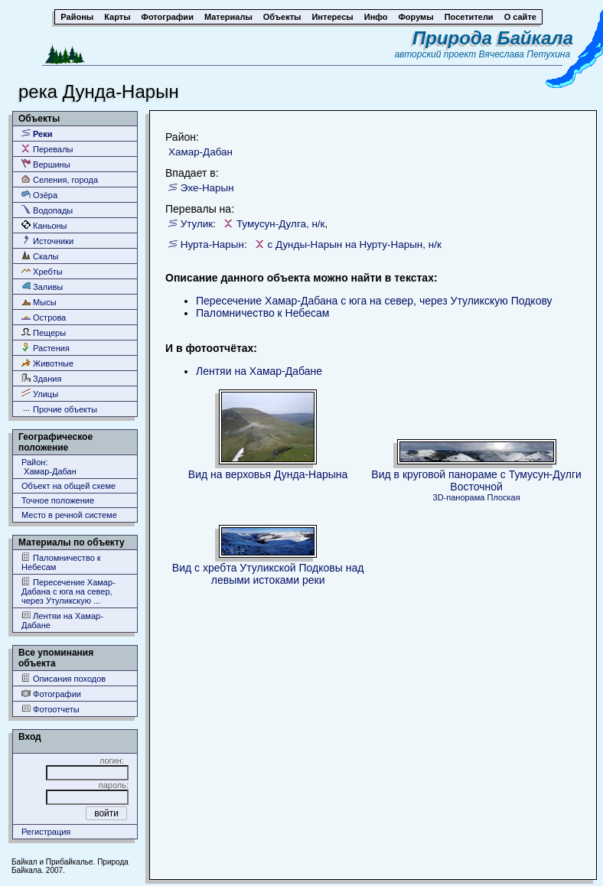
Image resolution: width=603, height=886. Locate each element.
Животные (47, 363)
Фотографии (51, 694)
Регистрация (45, 831)
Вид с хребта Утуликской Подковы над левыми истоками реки (268, 574)
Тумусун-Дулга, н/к (280, 224)
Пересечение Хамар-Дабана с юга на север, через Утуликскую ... (68, 591)
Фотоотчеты (50, 709)
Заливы (42, 287)
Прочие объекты (59, 409)
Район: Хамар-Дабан (49, 467)
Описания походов (63, 678)
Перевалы (47, 149)
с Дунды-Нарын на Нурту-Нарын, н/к (355, 244)
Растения (45, 348)
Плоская (503, 497)
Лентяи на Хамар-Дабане (62, 620)
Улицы (39, 394)
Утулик (197, 224)
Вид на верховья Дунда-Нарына (268, 474)
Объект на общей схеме (68, 485)
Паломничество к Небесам (61, 562)
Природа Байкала (492, 38)
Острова (43, 317)
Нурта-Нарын (212, 244)
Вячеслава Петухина (525, 54)
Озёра (39, 195)
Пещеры (43, 332)
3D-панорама (459, 497)
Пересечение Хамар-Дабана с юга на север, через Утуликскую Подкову (374, 301)
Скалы (40, 256)
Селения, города (59, 179)
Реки (37, 133)
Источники (47, 241)
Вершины (45, 164)
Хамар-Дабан (200, 152)
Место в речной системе (69, 515)
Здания (41, 378)
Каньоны (44, 225)
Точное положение (57, 500)
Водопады (47, 210)
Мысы (39, 302)
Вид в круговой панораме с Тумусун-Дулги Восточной (476, 480)
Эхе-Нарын (207, 188)
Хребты (42, 271)
